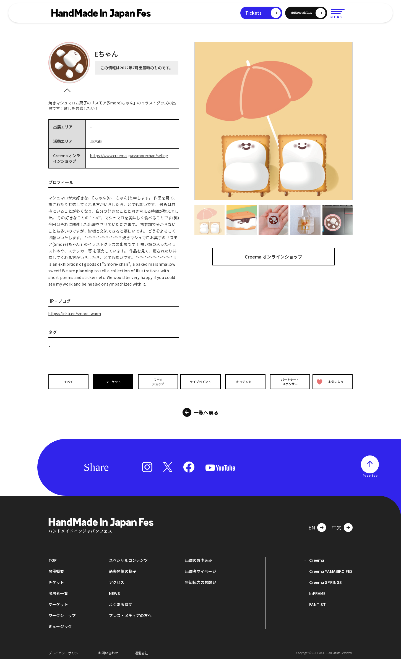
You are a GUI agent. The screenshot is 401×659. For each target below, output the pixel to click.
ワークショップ (156, 381)
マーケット (112, 381)
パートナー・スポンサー (289, 381)
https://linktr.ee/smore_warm (76, 313)
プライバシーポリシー (65, 650)
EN (311, 525)
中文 (337, 525)
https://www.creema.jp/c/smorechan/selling (131, 155)
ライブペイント (200, 381)
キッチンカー (245, 381)
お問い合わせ (108, 650)
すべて (68, 381)
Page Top (370, 473)
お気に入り (331, 381)
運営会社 (141, 650)
